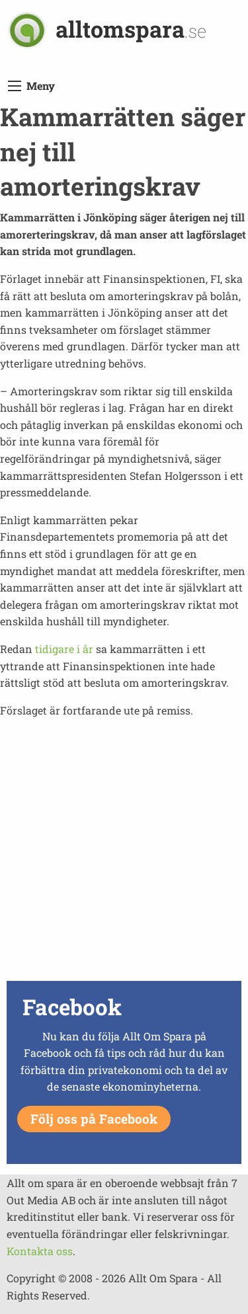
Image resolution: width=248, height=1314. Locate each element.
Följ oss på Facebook (93, 1118)
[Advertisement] (124, 853)
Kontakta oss (40, 1251)
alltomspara (131, 29)
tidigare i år (64, 649)
